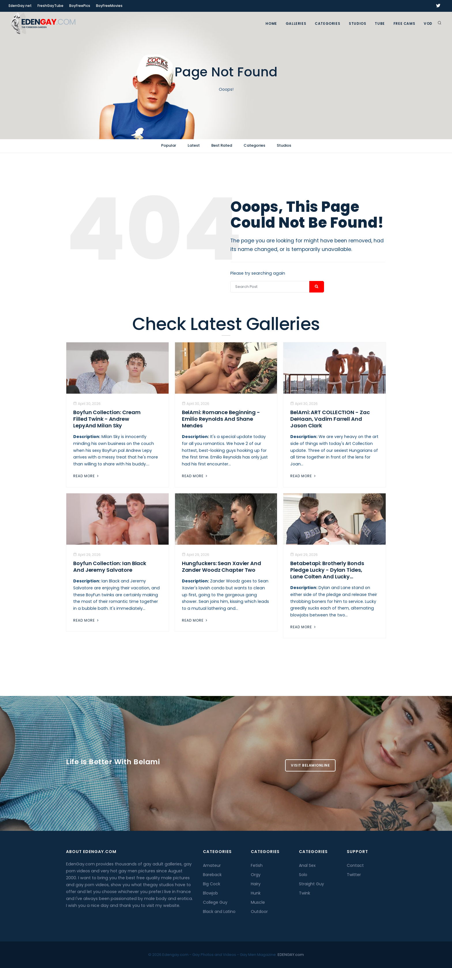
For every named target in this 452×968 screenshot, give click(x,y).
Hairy (256, 884)
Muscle (258, 902)
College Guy (215, 902)
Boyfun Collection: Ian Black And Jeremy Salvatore (109, 566)
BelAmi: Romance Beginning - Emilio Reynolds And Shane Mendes (221, 419)
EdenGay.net (20, 5)
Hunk (256, 893)
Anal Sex (307, 865)
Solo (303, 875)
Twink (304, 893)
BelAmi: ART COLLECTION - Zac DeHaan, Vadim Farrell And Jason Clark (330, 419)
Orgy (256, 875)
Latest (194, 145)
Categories (327, 23)
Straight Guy (311, 884)
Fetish (257, 865)
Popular (168, 145)
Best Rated (221, 145)
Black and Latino (219, 911)
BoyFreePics (79, 5)
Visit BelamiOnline (310, 765)
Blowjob (210, 893)
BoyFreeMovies (109, 5)
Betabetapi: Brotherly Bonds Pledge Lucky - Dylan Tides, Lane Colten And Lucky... (327, 570)
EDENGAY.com (291, 954)
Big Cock (211, 884)
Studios (357, 23)
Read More (86, 475)
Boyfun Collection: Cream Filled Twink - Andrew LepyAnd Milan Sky (107, 419)
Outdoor (259, 911)
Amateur (212, 865)
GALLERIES (296, 23)
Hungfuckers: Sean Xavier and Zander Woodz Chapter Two (221, 566)
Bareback (212, 875)
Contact (355, 865)
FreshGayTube (50, 5)
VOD (428, 23)
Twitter (354, 875)
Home (271, 23)
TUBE (380, 23)
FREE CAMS (404, 23)
